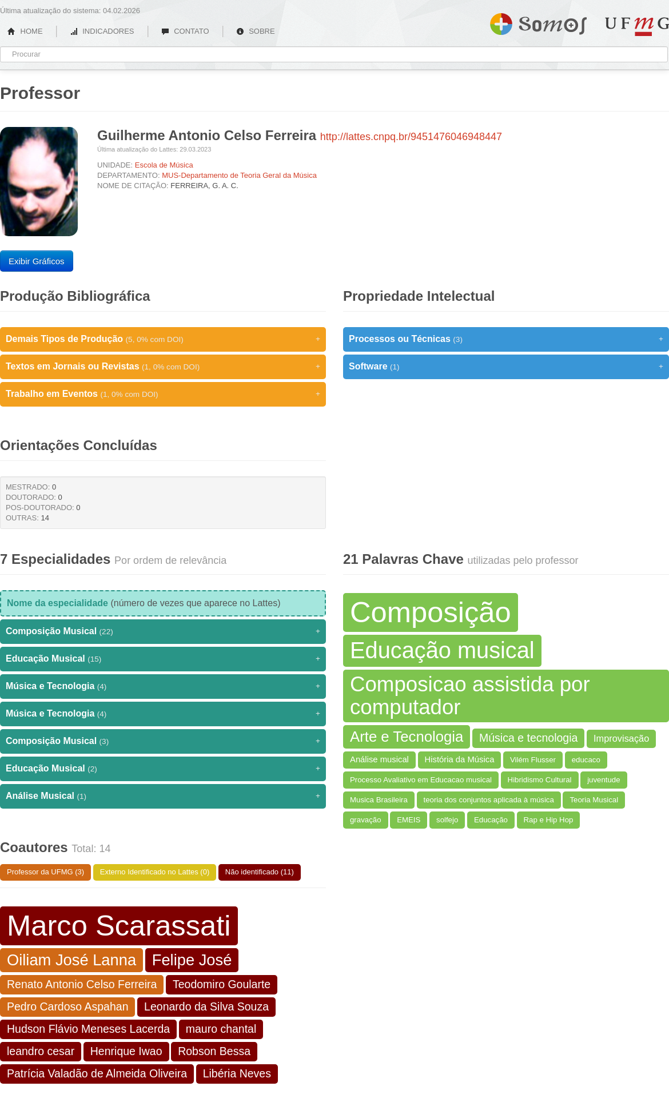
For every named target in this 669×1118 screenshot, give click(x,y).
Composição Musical (163, 631)
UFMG (637, 26)
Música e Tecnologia (163, 686)
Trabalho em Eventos (163, 394)
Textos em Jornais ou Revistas (163, 366)
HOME (25, 31)
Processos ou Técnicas (506, 339)
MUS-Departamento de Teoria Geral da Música (239, 175)
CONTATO (185, 31)
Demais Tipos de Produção (163, 339)
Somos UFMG (538, 22)
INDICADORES (102, 31)
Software (506, 366)
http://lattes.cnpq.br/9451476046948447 (411, 136)
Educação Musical (163, 659)
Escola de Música (164, 165)
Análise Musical (163, 796)
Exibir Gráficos (37, 261)
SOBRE (255, 31)
